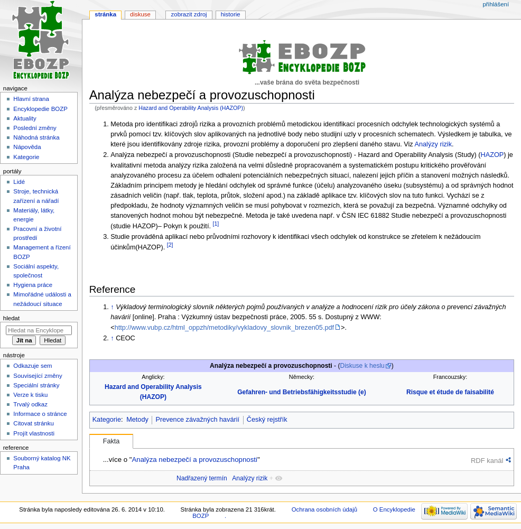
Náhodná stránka (36, 137)
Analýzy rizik (433, 144)
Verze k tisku (30, 395)
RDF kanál (487, 461)
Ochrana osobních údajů (324, 509)
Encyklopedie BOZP (40, 109)
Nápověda (27, 147)
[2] (170, 245)
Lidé (19, 182)
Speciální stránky (36, 385)
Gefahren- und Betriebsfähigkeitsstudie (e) (301, 392)
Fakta (111, 441)
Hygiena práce (32, 285)
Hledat (11, 318)
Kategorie (106, 419)
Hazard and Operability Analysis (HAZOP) (190, 108)
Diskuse (140, 14)
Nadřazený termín (201, 478)
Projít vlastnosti (33, 433)
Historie (230, 14)
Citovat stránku (33, 423)
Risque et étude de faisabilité (450, 392)
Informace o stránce (40, 414)
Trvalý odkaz (30, 404)
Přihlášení (495, 4)
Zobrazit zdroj (189, 14)
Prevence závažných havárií (197, 419)
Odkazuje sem (32, 366)
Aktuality (24, 118)
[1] (215, 223)
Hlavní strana (31, 99)
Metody (137, 419)
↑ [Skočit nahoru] (112, 307)
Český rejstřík (267, 419)
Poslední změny (35, 128)
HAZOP (492, 155)
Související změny (37, 376)
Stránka (105, 14)
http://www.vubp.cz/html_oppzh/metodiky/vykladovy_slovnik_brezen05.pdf (224, 327)
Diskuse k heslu (362, 365)
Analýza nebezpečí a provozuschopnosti (194, 459)
